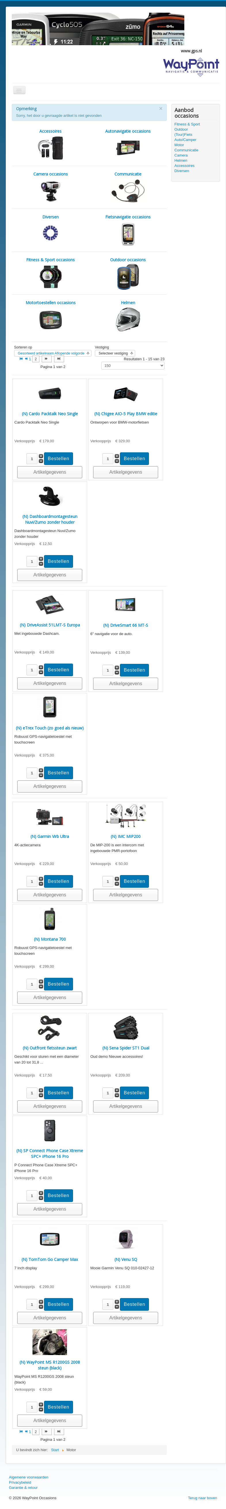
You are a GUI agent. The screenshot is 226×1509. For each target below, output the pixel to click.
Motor (179, 145)
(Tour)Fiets (183, 134)
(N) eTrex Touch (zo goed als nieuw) (50, 728)
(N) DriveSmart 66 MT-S (125, 625)
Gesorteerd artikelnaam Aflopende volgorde (51, 353)
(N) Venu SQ (125, 1259)
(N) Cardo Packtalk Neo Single (50, 413)
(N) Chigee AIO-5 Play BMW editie (125, 413)
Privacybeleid (20, 1482)
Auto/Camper (186, 140)
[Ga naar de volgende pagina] (47, 359)
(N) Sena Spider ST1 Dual (125, 1048)
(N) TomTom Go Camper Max (50, 1259)
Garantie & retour (23, 1487)
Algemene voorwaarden (28, 1477)
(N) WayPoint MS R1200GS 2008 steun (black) (50, 1365)
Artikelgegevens (49, 472)
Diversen (182, 171)
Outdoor (181, 129)
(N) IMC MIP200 (126, 836)
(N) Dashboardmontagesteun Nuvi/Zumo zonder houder (49, 519)
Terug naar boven (202, 1498)
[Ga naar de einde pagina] (59, 359)
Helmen (181, 160)
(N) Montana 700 (50, 939)
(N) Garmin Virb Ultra (49, 836)
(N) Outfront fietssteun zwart (50, 1048)
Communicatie (186, 150)
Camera (181, 155)
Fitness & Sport (187, 124)
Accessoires (185, 165)
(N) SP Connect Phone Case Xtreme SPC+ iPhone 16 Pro (49, 1153)
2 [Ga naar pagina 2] (36, 359)
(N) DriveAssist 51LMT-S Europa (50, 625)
